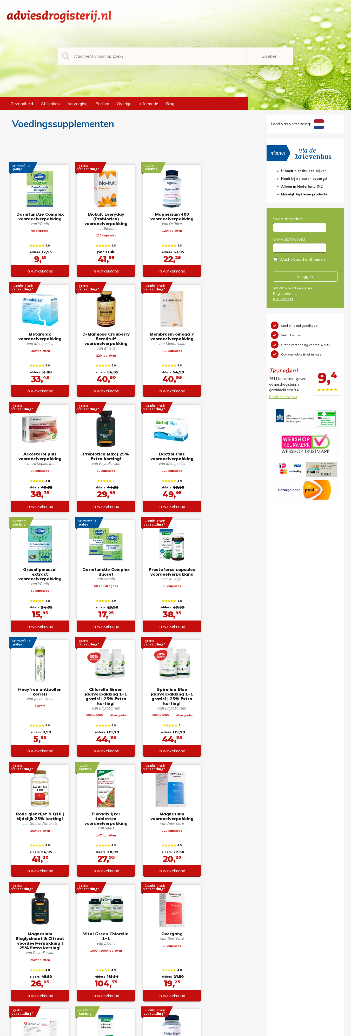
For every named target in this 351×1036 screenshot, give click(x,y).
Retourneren (191, 961)
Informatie (148, 103)
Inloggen (305, 276)
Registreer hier (285, 293)
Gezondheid (22, 103)
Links (184, 986)
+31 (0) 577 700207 (27, 961)
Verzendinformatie (197, 969)
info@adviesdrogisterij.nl (29, 952)
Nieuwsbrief (283, 299)
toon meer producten (130, 900)
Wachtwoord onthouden (302, 259)
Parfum (102, 103)
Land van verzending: (297, 123)
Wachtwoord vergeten (292, 288)
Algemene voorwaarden (202, 952)
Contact (187, 977)
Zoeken (269, 56)
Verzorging (78, 103)
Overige (124, 103)
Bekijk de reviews (283, 397)
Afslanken (50, 103)
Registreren (276, 952)
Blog (170, 103)
